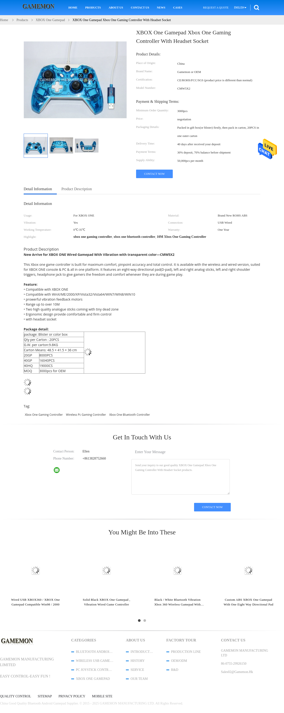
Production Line (186, 652)
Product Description (77, 189)
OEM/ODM (179, 661)
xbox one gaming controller (44, 415)
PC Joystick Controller (94, 670)
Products (93, 7)
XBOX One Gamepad (93, 679)
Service (137, 670)
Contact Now (154, 174)
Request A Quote (216, 7)
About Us (116, 7)
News (161, 7)
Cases (177, 7)
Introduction (142, 652)
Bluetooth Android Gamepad (94, 652)
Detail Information (38, 189)
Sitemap (45, 696)
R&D (174, 670)
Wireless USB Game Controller (94, 661)
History (138, 661)
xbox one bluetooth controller (129, 415)
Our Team (139, 679)
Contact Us (140, 7)
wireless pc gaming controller (86, 415)
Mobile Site (102, 696)
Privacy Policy (71, 696)
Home (72, 7)
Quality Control (15, 696)
